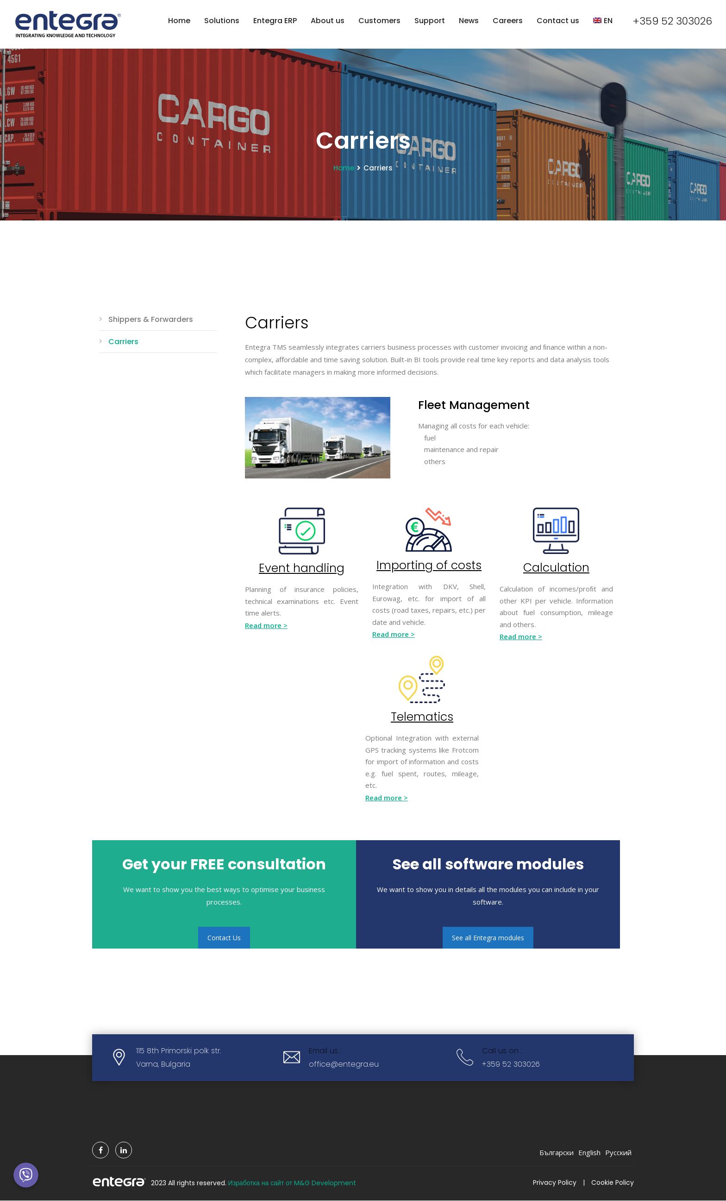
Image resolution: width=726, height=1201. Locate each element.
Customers (379, 20)
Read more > (266, 625)
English (589, 1152)
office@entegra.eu (344, 1064)
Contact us (558, 20)
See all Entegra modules (488, 938)
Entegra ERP (275, 20)
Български (556, 1152)
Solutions (221, 20)
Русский (618, 1152)
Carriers (123, 342)
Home (179, 20)
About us (327, 20)
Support (429, 20)
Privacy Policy (554, 1183)
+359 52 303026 (672, 21)
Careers (508, 20)
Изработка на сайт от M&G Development (292, 1183)
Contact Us (224, 938)
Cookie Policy (612, 1183)
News (469, 20)
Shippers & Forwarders (150, 319)
